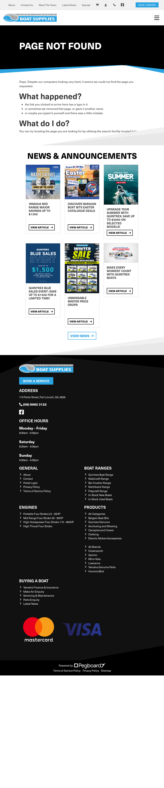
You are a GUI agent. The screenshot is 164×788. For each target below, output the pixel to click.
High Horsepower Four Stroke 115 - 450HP (48, 522)
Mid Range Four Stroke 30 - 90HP (43, 518)
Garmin (92, 555)
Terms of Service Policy (37, 491)
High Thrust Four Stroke (37, 526)
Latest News (69, 5)
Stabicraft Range (98, 478)
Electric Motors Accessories (105, 538)
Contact (28, 478)
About (11, 5)
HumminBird (96, 571)
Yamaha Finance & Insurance (41, 587)
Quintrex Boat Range (100, 474)
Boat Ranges (98, 468)
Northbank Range (99, 487)
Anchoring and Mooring (102, 526)
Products (95, 507)
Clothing (93, 534)
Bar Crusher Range (99, 483)
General (28, 468)
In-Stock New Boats (100, 495)
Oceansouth (95, 551)
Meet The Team (47, 5)
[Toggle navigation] (156, 18)
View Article (42, 227)
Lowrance (94, 563)
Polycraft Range (97, 491)
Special (86, 5)
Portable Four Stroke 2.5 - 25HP (41, 514)
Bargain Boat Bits (98, 518)
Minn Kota (94, 559)
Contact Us (27, 5)
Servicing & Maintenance (38, 595)
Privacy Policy (31, 487)
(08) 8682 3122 (33, 404)
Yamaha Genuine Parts (102, 567)
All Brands (94, 547)
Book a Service (36, 381)
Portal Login (30, 483)
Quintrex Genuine (99, 522)
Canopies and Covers (101, 530)
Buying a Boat (34, 580)
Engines (28, 507)
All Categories (96, 514)
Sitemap (106, 670)
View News (82, 335)
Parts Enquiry (31, 600)
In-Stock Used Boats (100, 499)
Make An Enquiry (33, 591)
